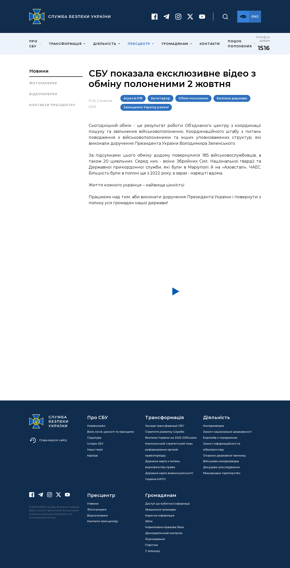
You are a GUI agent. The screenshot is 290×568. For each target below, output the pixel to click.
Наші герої (95, 449)
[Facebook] (155, 17)
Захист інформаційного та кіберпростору (221, 446)
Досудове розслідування (221, 467)
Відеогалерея (43, 94)
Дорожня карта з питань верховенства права (162, 464)
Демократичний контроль (164, 533)
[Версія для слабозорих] (243, 17)
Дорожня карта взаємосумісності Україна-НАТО (169, 476)
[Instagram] (178, 17)
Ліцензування (155, 539)
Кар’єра (92, 455)
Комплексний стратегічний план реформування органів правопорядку (169, 449)
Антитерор (160, 98)
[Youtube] (202, 17)
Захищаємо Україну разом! (146, 107)
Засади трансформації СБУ (164, 425)
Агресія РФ (133, 98)
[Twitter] (190, 17)
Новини (39, 71)
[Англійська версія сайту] (255, 17)
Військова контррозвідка (221, 461)
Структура (94, 437)
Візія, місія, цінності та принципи (110, 431)
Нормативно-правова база (164, 527)
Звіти (149, 521)
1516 (264, 48)
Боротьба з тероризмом (220, 437)
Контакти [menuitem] (210, 44)
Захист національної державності (227, 431)
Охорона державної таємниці (224, 455)
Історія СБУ (95, 443)
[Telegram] (166, 17)
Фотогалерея (43, 83)
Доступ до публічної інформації (167, 503)
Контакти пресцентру (52, 105)
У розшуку (152, 551)
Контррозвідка (213, 425)
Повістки (151, 545)
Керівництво (96, 425)
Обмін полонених (193, 98)
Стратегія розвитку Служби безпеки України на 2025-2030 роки (171, 434)
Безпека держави (232, 98)
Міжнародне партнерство (221, 473)
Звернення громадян (160, 509)
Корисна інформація (159, 515)
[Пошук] (225, 17)
